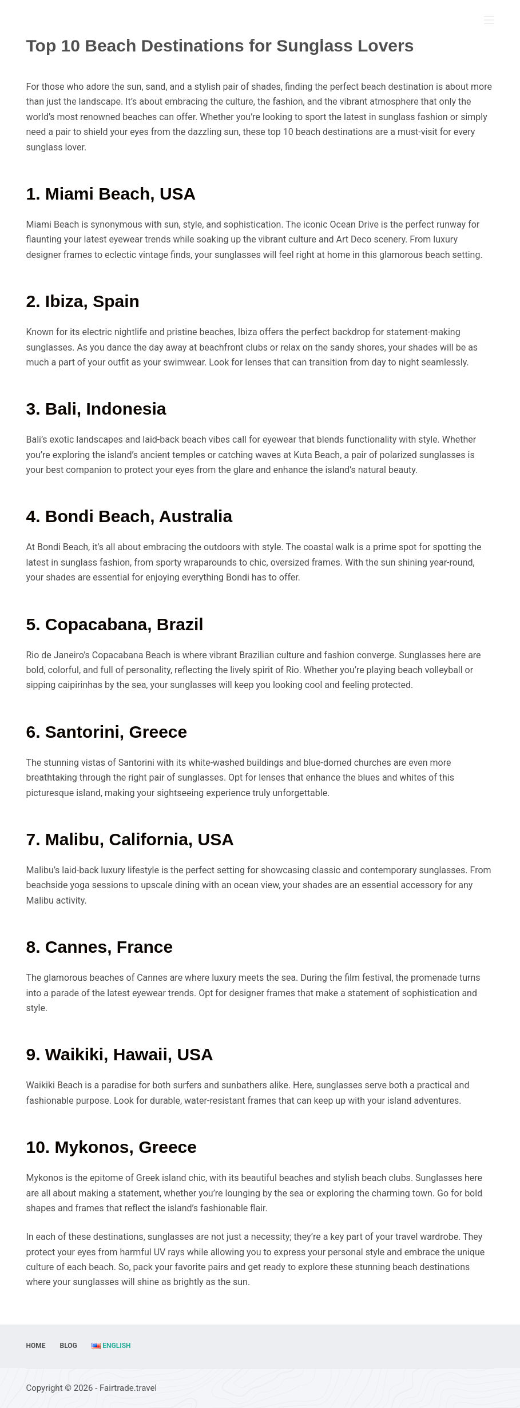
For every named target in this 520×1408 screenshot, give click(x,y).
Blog (68, 1346)
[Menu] (489, 20)
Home (35, 1346)
